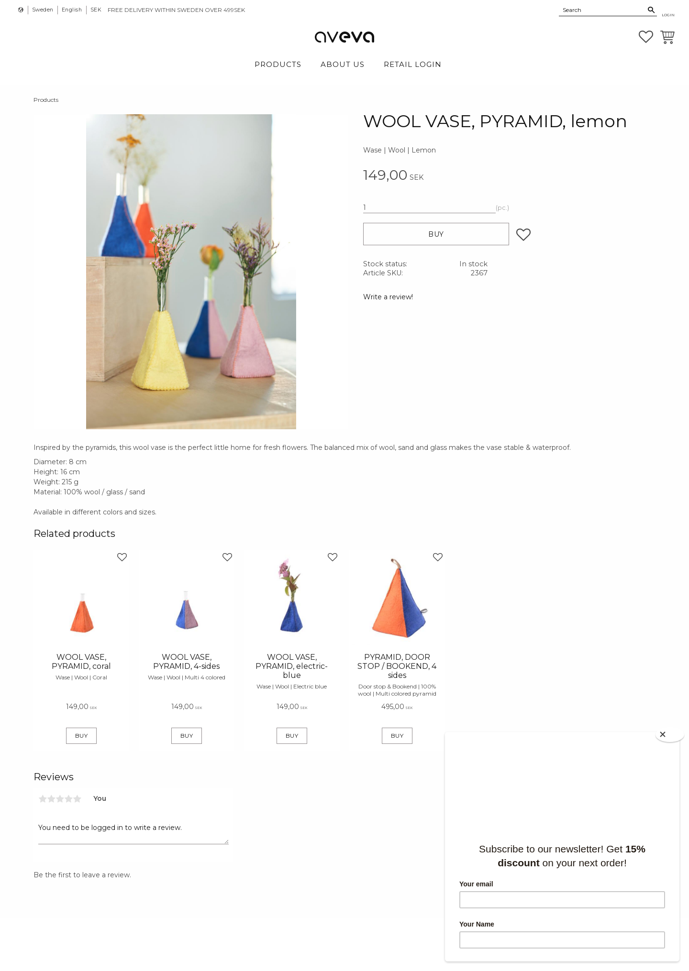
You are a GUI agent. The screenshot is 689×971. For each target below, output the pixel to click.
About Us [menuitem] (343, 64)
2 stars (51, 799)
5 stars (77, 799)
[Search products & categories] (602, 9)
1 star (42, 799)
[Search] (651, 10)
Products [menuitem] (278, 64)
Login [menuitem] (668, 14)
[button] (646, 37)
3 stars (60, 799)
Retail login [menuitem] (413, 64)
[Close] (670, 734)
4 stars (68, 799)
